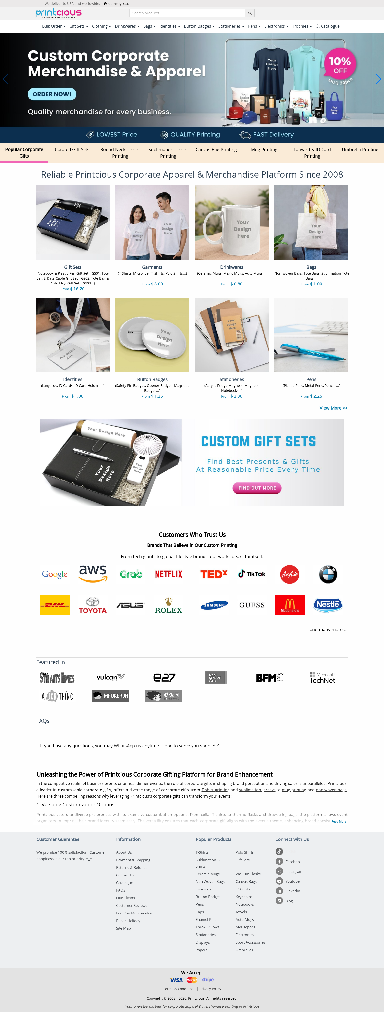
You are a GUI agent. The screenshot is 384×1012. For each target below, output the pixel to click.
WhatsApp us (127, 746)
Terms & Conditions (179, 989)
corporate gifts (198, 783)
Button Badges (208, 896)
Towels (241, 911)
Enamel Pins (206, 919)
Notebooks (245, 904)
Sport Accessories (250, 942)
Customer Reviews (131, 905)
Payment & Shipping (133, 859)
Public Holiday (128, 920)
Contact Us (125, 875)
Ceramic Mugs (208, 873)
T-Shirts (202, 852)
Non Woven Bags (210, 881)
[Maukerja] (110, 696)
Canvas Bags (246, 881)
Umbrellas (244, 949)
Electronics (245, 934)
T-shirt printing (215, 789)
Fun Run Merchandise (134, 913)
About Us (124, 852)
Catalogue (328, 26)
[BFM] (269, 677)
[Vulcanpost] (110, 677)
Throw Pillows (207, 927)
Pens (200, 904)
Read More (338, 821)
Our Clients (125, 897)
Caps (200, 911)
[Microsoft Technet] (322, 677)
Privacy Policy (210, 989)
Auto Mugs (245, 919)
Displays (203, 942)
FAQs (120, 890)
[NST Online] (57, 677)
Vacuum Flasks (248, 873)
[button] (5, 79)
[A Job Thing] (57, 696)
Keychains (244, 896)
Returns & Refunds (131, 867)
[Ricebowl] (163, 696)
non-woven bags (331, 789)
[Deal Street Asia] (216, 677)
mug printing (294, 789)
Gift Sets (243, 859)
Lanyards (203, 889)
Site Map (123, 928)
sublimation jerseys (257, 789)
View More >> (334, 408)
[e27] (163, 677)
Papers (201, 949)
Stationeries (206, 934)
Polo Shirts (245, 852)
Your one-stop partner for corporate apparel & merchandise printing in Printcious (192, 1006)
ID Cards (243, 889)
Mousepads (245, 927)
